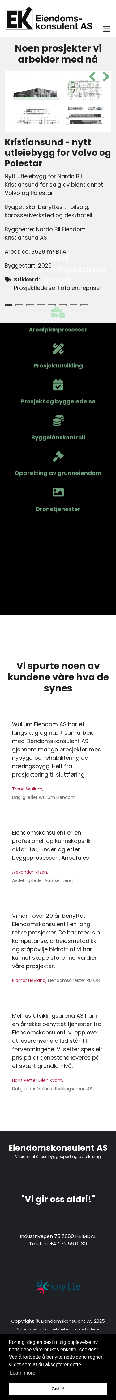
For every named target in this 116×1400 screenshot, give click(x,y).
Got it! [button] (57, 1388)
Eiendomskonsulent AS (58, 1148)
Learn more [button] (22, 1372)
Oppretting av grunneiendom (58, 331)
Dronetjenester (58, 367)
